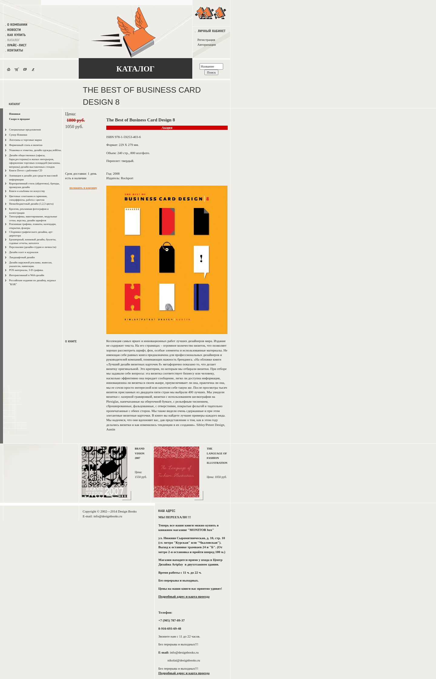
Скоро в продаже (19, 118)
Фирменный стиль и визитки (25, 145)
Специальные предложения (25, 129)
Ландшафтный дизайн (22, 257)
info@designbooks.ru (108, 516)
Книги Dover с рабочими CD (25, 170)
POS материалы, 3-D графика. (26, 270)
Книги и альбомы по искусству (27, 191)
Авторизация (206, 44)
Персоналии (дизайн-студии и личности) (32, 247)
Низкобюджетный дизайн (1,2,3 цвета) (31, 203)
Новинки (14, 113)
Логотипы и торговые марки (25, 139)
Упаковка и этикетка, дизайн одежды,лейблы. (35, 150)
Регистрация (206, 39)
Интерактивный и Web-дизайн (26, 275)
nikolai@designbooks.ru (183, 660)
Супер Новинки (18, 134)
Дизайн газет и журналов (23, 252)
